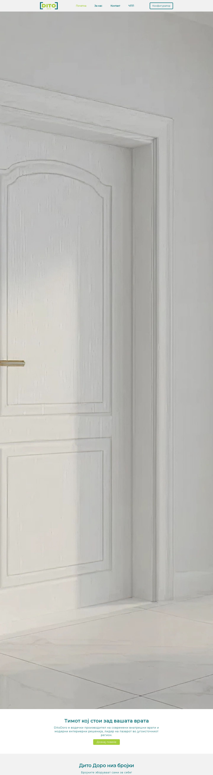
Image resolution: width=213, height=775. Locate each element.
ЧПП (131, 5)
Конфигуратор (161, 5)
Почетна (81, 5)
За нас (98, 5)
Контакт (115, 5)
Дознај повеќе (106, 742)
